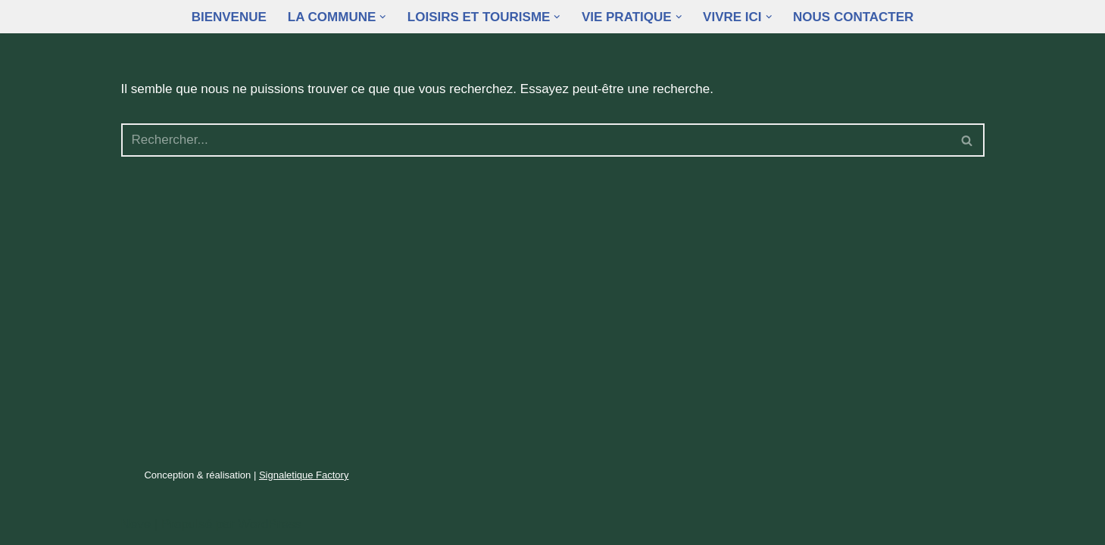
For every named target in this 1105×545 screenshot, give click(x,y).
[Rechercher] (535, 140)
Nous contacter (853, 17)
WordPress (269, 524)
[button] (382, 17)
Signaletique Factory (304, 475)
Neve (136, 524)
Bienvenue (229, 17)
